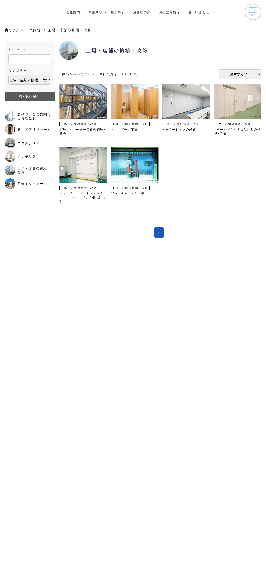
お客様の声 (142, 12)
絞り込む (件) (30, 96)
